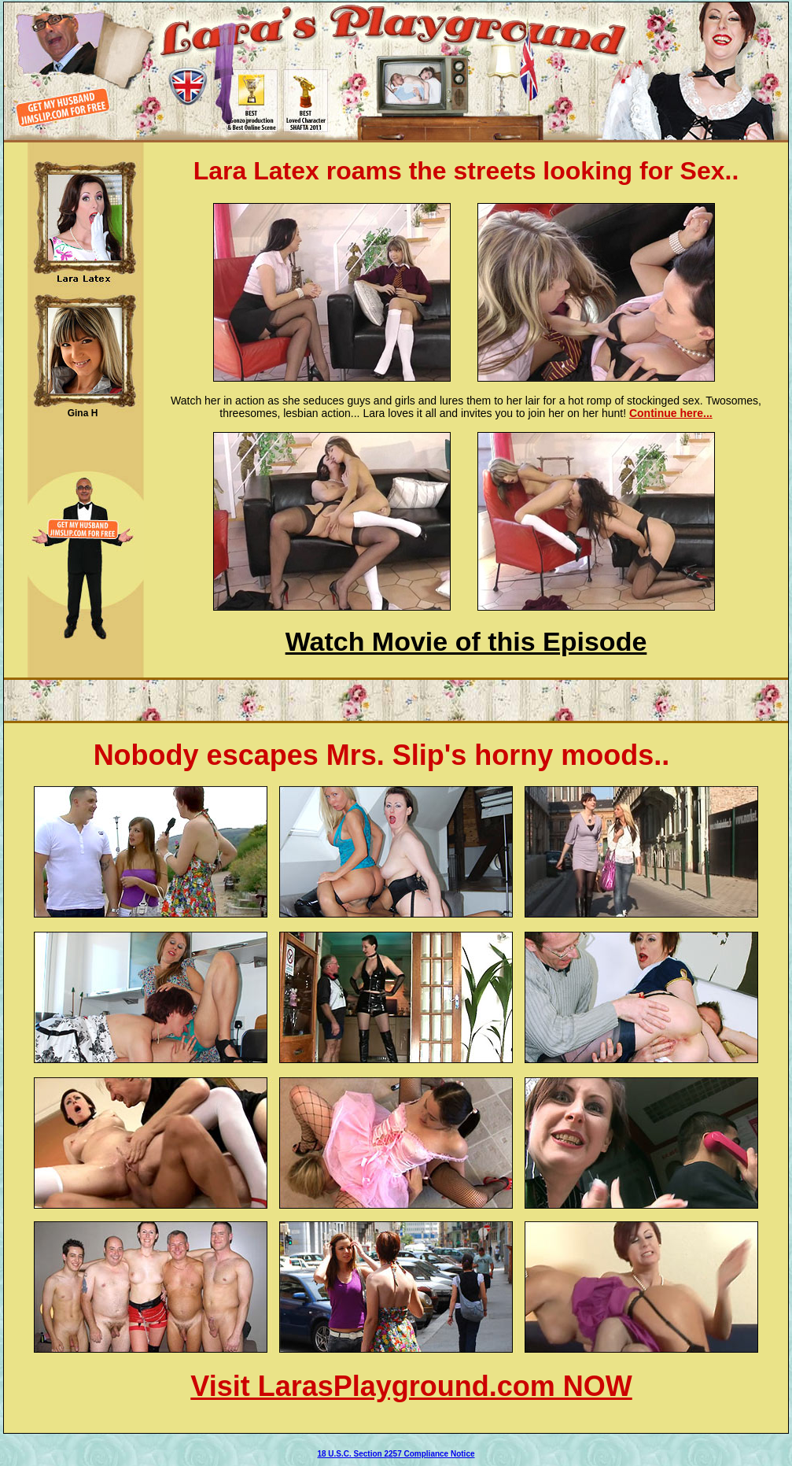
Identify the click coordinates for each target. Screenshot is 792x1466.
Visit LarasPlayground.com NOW (411, 1386)
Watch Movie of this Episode (466, 641)
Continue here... (671, 413)
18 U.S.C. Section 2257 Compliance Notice (395, 1453)
